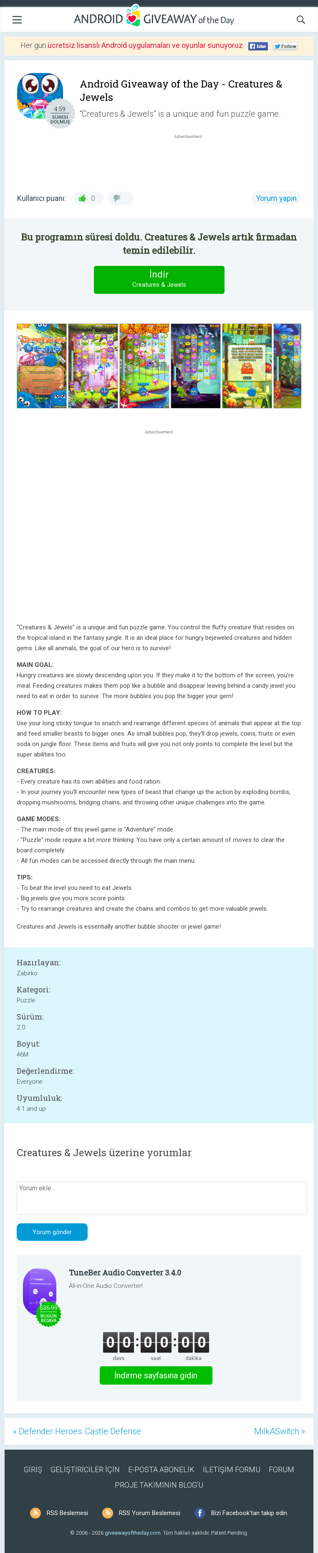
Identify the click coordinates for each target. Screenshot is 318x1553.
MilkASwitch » (279, 1431)
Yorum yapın (276, 198)
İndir (159, 279)
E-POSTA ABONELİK (161, 1469)
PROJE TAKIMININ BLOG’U (159, 1484)
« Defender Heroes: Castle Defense (77, 1431)
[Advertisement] (192, 160)
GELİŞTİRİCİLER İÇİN (85, 1469)
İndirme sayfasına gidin (155, 1375)
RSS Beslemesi (67, 1513)
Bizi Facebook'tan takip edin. (249, 1513)
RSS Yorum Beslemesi (149, 1513)
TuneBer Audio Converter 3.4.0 (125, 1272)
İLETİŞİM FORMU (231, 1469)
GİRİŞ (33, 1469)
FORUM (281, 1469)
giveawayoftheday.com (133, 1533)
